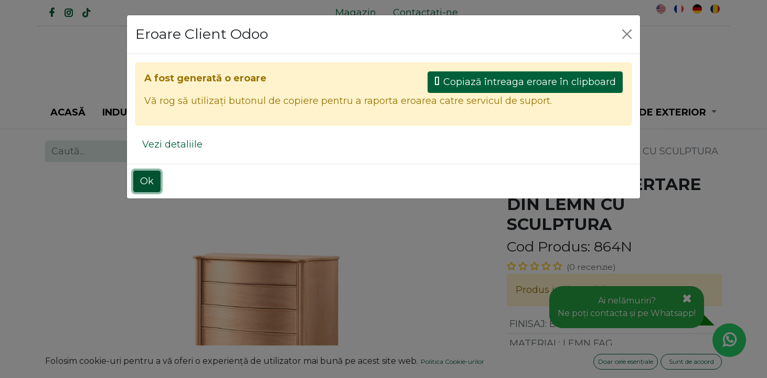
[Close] (627, 34)
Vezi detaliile (172, 144)
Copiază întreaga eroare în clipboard (525, 82)
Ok (147, 181)
